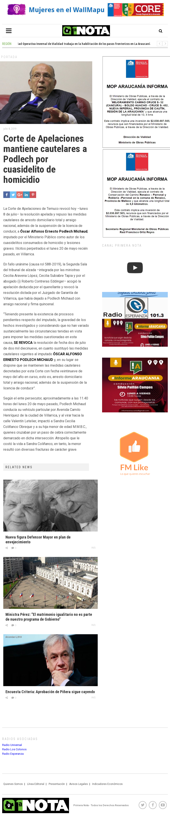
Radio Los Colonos (14, 749)
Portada (9, 57)
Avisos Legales (78, 784)
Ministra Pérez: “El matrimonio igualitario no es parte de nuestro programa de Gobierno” (48, 617)
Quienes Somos (13, 784)
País (93, 548)
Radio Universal (12, 745)
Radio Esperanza (13, 753)
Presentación (57, 784)
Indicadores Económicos (107, 784)
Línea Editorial (35, 784)
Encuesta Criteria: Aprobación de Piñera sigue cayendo (50, 691)
